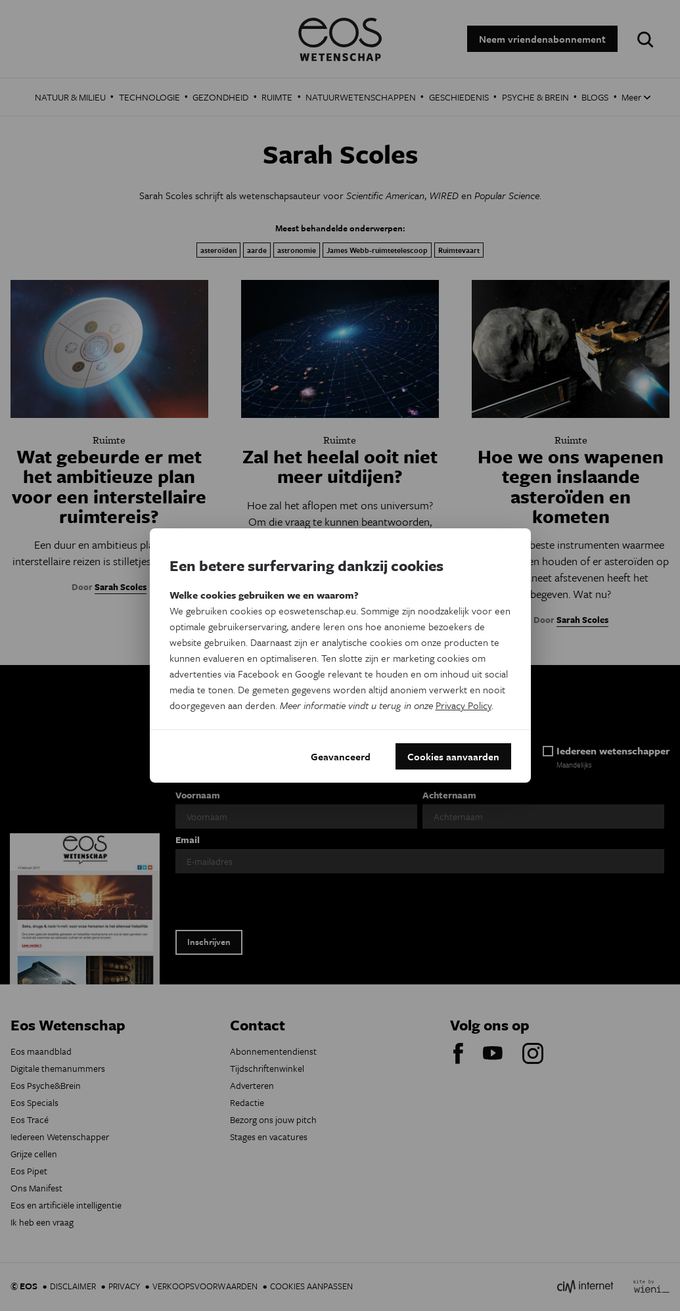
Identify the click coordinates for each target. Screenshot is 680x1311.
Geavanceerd (341, 756)
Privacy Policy (463, 705)
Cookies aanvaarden (453, 756)
